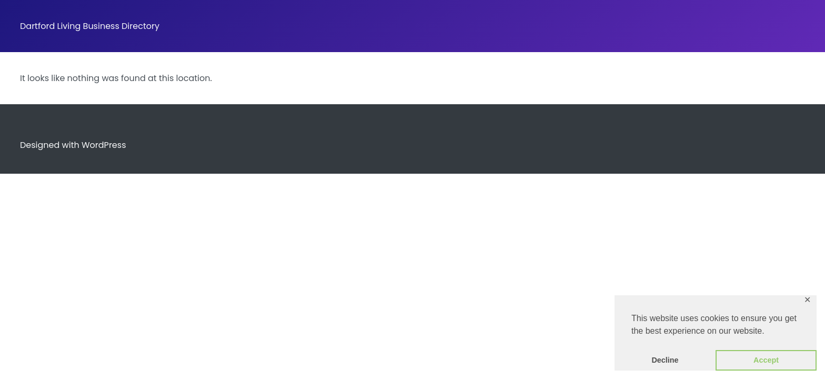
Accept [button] (766, 360)
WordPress (104, 145)
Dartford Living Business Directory (89, 26)
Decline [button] (664, 360)
